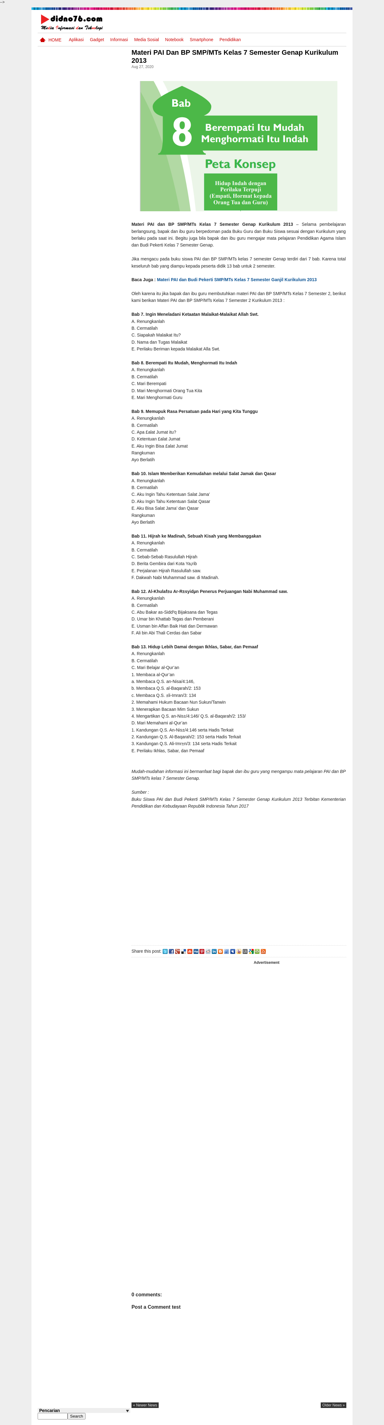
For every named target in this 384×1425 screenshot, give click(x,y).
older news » (333, 1405)
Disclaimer (335, 1420)
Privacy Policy (309, 1420)
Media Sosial (146, 39)
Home (54, 39)
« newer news (150, 1405)
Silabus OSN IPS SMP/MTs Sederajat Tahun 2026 (96, 367)
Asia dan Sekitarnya (88, 408)
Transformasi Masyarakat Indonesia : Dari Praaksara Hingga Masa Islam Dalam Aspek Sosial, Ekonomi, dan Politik (83, 301)
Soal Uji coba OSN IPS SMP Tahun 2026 (92, 267)
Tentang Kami (280, 1420)
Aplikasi (76, 39)
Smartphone (201, 39)
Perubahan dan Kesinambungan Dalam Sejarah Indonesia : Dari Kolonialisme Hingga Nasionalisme (80, 337)
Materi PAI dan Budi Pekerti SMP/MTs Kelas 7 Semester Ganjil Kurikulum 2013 (242, 279)
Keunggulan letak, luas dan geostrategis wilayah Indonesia (95, 438)
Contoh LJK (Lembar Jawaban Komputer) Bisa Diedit (94, 461)
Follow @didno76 (54, 489)
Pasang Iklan (252, 1420)
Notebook (174, 39)
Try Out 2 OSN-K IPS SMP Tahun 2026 (96, 387)
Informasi (119, 39)
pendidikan (230, 39)
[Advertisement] (241, 879)
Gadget (97, 39)
